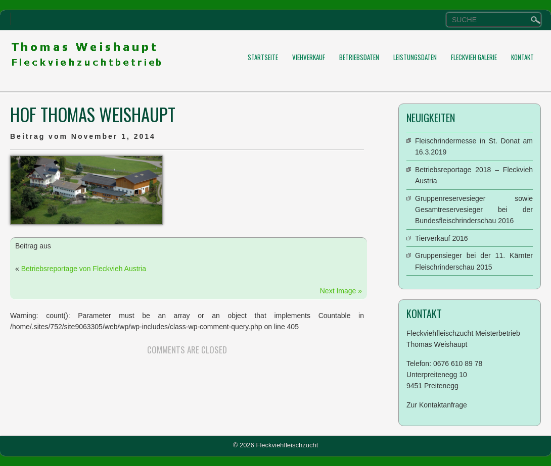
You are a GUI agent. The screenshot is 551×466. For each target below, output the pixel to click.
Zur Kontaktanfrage (436, 405)
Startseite (263, 57)
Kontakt (522, 57)
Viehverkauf (308, 57)
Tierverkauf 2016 (441, 238)
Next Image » (341, 291)
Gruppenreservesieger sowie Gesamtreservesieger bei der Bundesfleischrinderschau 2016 (474, 209)
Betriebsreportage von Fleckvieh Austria (83, 269)
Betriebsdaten (359, 57)
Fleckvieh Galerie (474, 57)
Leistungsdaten (415, 57)
